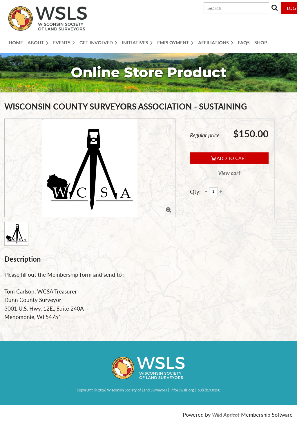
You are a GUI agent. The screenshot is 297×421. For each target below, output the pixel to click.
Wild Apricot (226, 415)
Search (274, 7)
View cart (229, 173)
